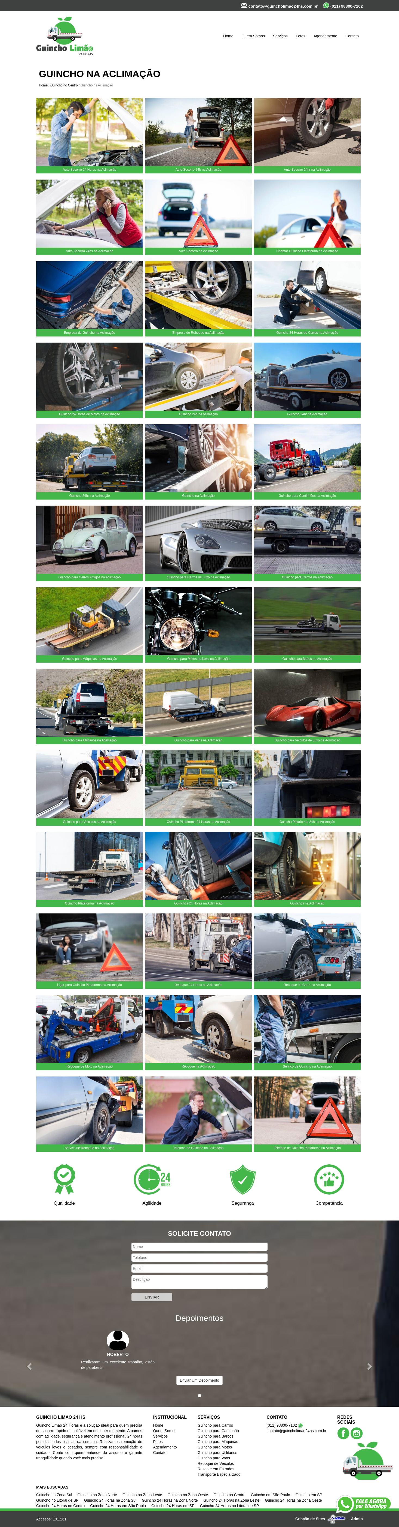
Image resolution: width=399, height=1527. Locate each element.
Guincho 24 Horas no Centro (60, 1506)
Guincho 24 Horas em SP (173, 1506)
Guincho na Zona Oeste (188, 1495)
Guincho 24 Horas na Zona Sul (110, 1500)
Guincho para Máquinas (218, 1441)
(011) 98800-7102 (343, 5)
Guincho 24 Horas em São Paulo (118, 1506)
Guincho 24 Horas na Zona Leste (231, 1500)
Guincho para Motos (215, 1447)
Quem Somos (253, 36)
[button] (30, 1366)
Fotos (300, 36)
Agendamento (325, 36)
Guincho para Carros (215, 1425)
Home (228, 36)
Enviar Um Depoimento (199, 1380)
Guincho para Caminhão (218, 1431)
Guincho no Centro (64, 85)
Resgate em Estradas (216, 1469)
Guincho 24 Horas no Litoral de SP (229, 1506)
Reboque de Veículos (216, 1463)
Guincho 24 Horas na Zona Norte (170, 1500)
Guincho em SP (309, 1495)
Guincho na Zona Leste (142, 1495)
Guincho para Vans (214, 1458)
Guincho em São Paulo (270, 1495)
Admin (357, 1519)
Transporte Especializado (219, 1474)
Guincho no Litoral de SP (57, 1500)
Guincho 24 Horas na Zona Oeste (293, 1500)
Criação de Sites (310, 1519)
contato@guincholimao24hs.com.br (279, 5)
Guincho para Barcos (216, 1436)
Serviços (280, 36)
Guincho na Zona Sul (54, 1495)
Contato (352, 36)
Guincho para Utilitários (217, 1452)
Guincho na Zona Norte (97, 1495)
